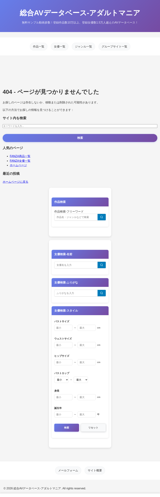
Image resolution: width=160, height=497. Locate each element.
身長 (56, 390)
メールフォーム (68, 470)
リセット (93, 427)
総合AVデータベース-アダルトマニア (80, 13)
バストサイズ (61, 321)
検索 (80, 137)
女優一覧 (59, 46)
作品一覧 (38, 46)
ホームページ (18, 165)
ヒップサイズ (61, 355)
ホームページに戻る (15, 181)
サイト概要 (95, 470)
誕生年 (58, 408)
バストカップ (61, 373)
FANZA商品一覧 (20, 156)
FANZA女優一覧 (20, 160)
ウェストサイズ (63, 338)
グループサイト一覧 (114, 46)
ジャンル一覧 (83, 46)
